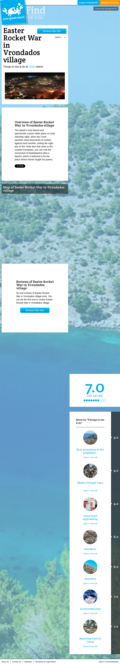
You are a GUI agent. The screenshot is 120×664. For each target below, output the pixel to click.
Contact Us (17, 662)
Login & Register (88, 2)
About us (6, 662)
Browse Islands (109, 2)
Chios (32, 66)
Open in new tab (90, 457)
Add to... (60, 37)
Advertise (29, 662)
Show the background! (106, 8)
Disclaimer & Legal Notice (46, 662)
